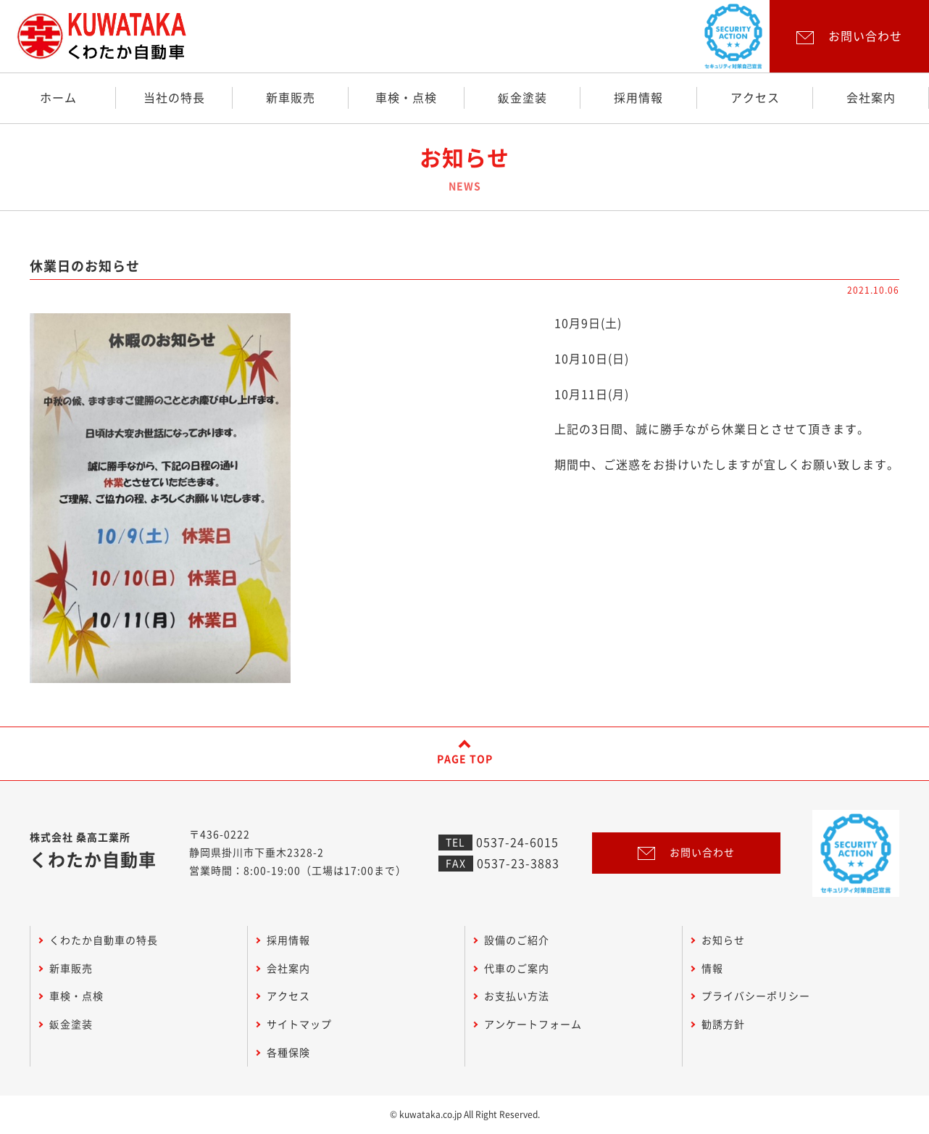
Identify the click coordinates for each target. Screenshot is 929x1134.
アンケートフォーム (533, 1024)
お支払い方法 (516, 996)
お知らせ (723, 940)
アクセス (755, 98)
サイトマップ (299, 1024)
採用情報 (638, 98)
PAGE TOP (465, 759)
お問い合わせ (686, 853)
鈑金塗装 (522, 98)
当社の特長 (174, 98)
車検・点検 (406, 98)
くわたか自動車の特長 (103, 940)
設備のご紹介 (516, 940)
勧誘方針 (723, 1024)
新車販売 (290, 98)
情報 (712, 969)
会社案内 (871, 98)
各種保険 (288, 1053)
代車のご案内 (516, 969)
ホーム (58, 98)
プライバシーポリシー (755, 996)
